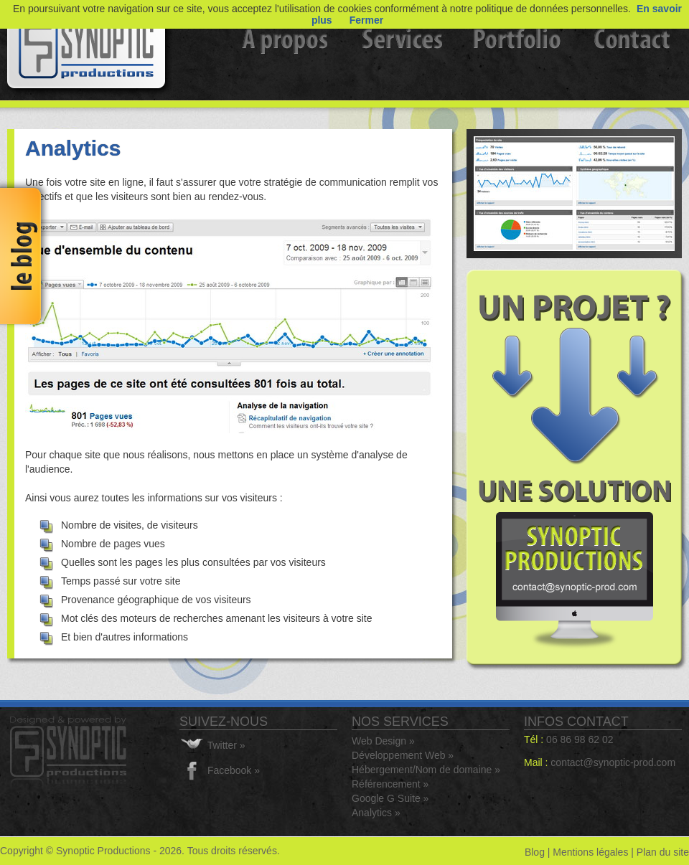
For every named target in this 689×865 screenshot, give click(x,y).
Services (402, 61)
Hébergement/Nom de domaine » (426, 769)
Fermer (366, 20)
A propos (287, 61)
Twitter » (226, 745)
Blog (535, 852)
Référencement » (390, 784)
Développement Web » (403, 755)
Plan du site (663, 852)
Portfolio (517, 61)
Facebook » (233, 770)
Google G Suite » (390, 798)
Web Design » (383, 741)
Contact (631, 61)
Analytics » (376, 812)
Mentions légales (590, 852)
